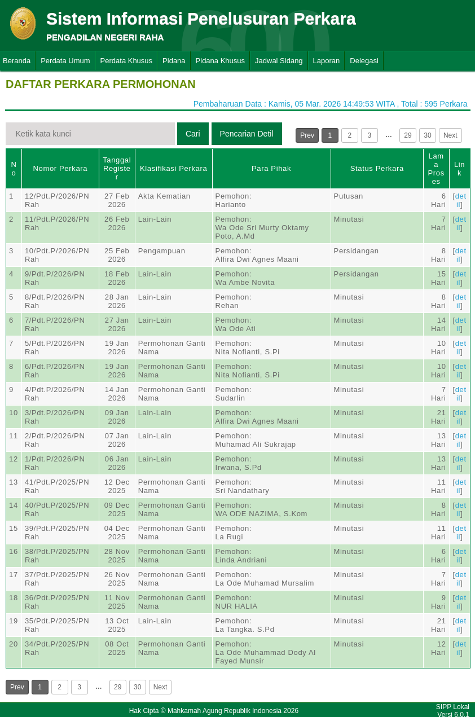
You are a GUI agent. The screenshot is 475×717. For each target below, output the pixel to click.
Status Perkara (377, 168)
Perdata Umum (65, 60)
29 (407, 135)
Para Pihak (271, 168)
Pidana (173, 60)
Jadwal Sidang (279, 60)
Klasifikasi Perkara (173, 168)
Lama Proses (436, 169)
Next (450, 135)
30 (427, 135)
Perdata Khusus (126, 60)
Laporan (326, 60)
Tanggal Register (117, 168)
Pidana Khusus (220, 60)
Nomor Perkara (60, 168)
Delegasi (364, 60)
